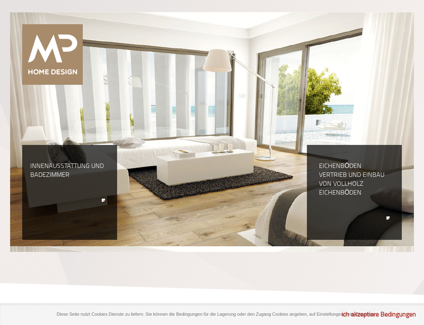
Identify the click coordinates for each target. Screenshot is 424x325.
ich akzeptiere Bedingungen (379, 314)
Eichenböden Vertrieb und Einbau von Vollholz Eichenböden (354, 191)
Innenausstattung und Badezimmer (67, 182)
